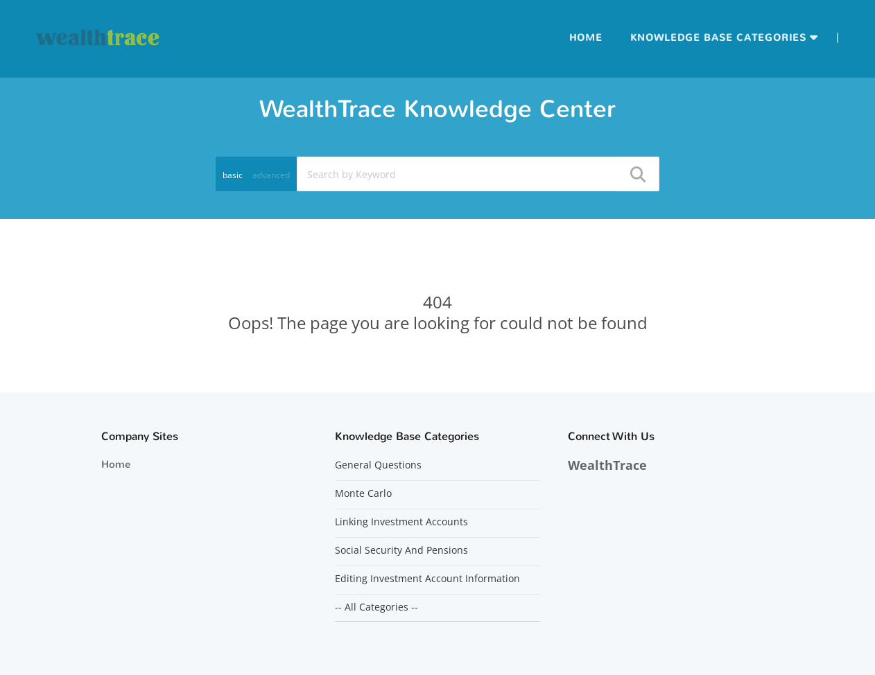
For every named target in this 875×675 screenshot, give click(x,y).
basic (233, 175)
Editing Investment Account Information (427, 578)
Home (586, 37)
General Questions (378, 465)
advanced (271, 175)
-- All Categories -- (376, 607)
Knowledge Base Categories (718, 37)
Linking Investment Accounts (401, 521)
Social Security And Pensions (401, 550)
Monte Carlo (363, 493)
